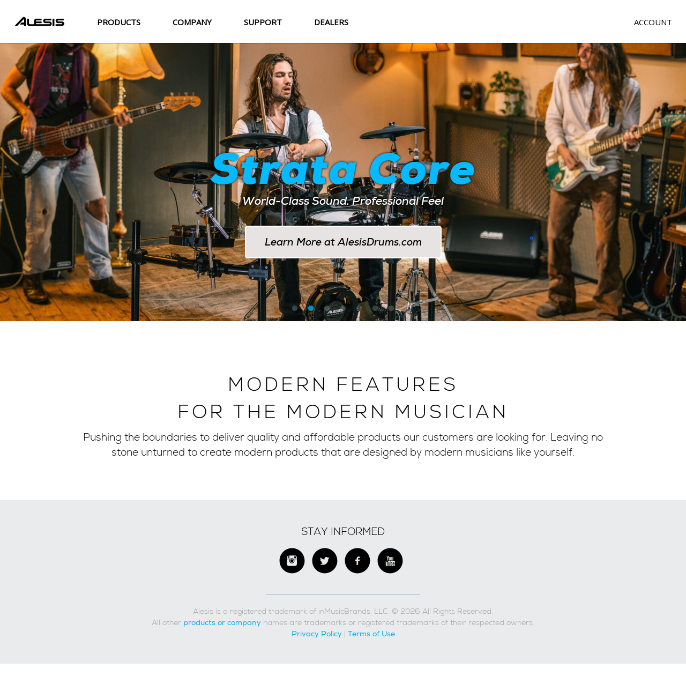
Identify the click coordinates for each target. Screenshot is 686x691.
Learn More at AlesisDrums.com (343, 242)
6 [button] (375, 312)
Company (192, 22)
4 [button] (343, 312)
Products (118, 22)
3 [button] (327, 312)
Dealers (331, 22)
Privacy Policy (317, 637)
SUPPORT (263, 22)
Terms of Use (371, 637)
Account (653, 22)
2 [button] (310, 312)
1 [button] (294, 312)
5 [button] (359, 312)
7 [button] (391, 312)
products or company (222, 625)
